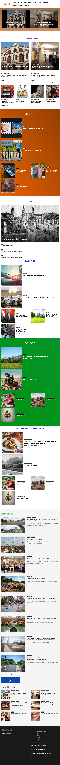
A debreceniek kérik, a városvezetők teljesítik (41, 618)
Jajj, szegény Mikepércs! (35, 539)
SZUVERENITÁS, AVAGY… (32, 150)
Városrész (45, 2)
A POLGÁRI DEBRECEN (7, 245)
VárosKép (26, 5)
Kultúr (29, 2)
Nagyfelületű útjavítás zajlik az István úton (41, 598)
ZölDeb (34, 2)
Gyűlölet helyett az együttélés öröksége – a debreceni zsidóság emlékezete (15, 24)
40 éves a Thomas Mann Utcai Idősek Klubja (41, 559)
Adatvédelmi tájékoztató (42, 731)
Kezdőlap (14, 2)
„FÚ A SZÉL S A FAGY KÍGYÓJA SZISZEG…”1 (12, 257)
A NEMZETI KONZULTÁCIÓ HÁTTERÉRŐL (38, 298)
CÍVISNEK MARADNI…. (22, 186)
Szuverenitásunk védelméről (34, 275)
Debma (20, 2)
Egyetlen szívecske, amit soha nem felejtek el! (43, 82)
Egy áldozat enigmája (21, 415)
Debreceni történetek (17, 5)
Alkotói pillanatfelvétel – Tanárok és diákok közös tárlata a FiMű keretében (44, 24)
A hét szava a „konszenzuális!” (9, 82)
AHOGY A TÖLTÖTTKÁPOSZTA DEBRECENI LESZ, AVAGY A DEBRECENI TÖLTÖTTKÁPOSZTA (40, 443)
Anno (25, 2)
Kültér (39, 2)
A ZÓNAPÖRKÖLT (30, 465)
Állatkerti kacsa (20, 101)
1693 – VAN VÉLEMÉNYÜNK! (33, 128)
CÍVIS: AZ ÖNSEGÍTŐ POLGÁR (14, 239)
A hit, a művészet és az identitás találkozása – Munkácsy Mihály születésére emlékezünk (19, 704)
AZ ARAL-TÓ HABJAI (30, 380)
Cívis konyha (39, 737)
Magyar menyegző (51, 101)
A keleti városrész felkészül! (36, 578)
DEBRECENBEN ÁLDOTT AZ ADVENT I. (41, 753)
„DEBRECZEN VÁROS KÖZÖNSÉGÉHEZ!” (11, 251)
